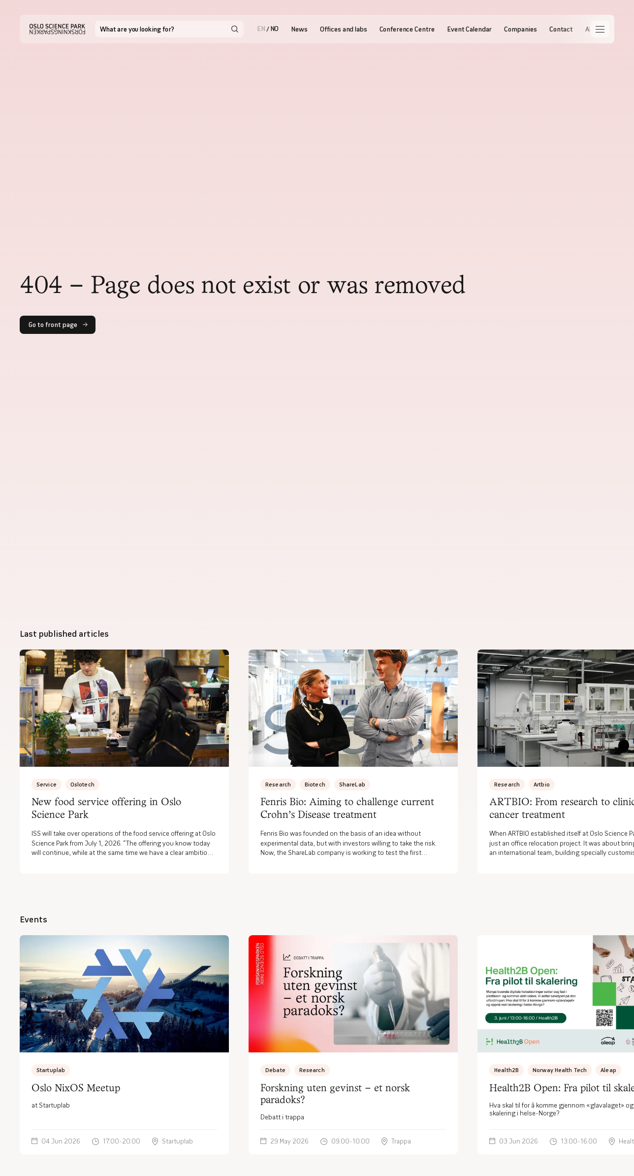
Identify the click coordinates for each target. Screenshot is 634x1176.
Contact (561, 29)
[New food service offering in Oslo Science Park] (124, 762)
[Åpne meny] (600, 29)
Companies (520, 29)
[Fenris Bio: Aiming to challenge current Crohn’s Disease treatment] (353, 762)
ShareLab (352, 784)
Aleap (608, 1070)
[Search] (235, 29)
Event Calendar (469, 29)
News (299, 29)
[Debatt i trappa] (353, 1044)
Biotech (315, 784)
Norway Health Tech (560, 1070)
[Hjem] (57, 29)
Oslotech (82, 784)
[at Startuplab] (124, 1044)
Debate (275, 1070)
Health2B (506, 1070)
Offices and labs (343, 29)
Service (46, 784)
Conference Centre (407, 29)
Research (278, 784)
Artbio (542, 784)
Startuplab (50, 1070)
